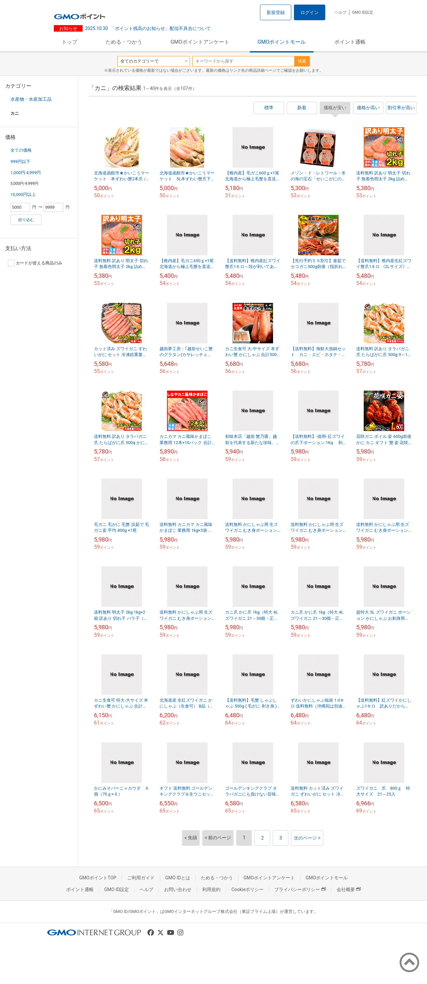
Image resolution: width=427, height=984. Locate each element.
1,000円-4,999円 (25, 172)
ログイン (309, 12)
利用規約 (211, 889)
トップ (69, 42)
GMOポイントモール (282, 42)
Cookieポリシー (247, 889)
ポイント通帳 (350, 42)
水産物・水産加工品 (31, 99)
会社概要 (349, 889)
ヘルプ (340, 12)
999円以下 (20, 161)
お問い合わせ (177, 889)
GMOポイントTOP (97, 877)
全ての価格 (21, 150)
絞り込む (26, 219)
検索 (302, 61)
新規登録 (276, 12)
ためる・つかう (124, 42)
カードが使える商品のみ (35, 263)
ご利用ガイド (141, 877)
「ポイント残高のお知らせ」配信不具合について (148, 28)
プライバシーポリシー (300, 889)
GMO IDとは (177, 877)
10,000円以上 (23, 194)
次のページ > (307, 838)
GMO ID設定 (362, 12)
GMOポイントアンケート (200, 42)
